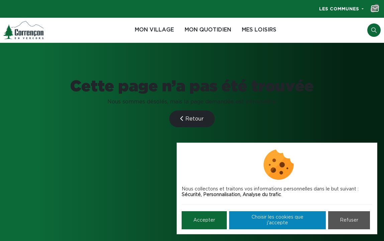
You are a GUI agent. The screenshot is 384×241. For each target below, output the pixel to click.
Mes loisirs (259, 29)
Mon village (154, 29)
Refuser (349, 220)
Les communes (340, 9)
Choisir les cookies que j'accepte (277, 220)
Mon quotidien (208, 29)
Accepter (204, 220)
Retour (192, 119)
